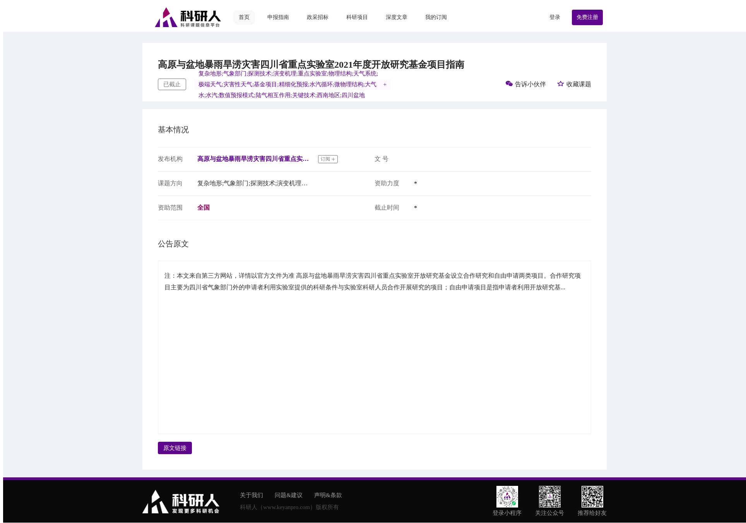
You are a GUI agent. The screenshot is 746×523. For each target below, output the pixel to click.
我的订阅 (436, 17)
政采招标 (318, 17)
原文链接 (174, 448)
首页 (244, 17)
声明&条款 (328, 495)
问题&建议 (289, 495)
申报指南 (278, 17)
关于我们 (251, 495)
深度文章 (396, 17)
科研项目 (357, 17)
